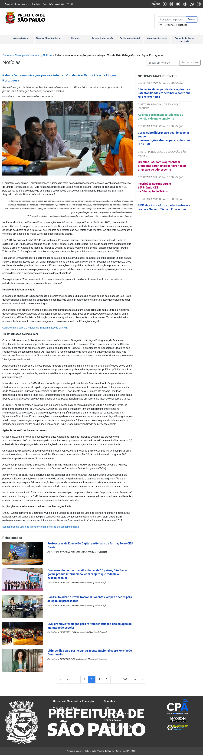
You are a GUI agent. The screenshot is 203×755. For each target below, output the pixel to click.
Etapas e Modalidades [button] (48, 38)
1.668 (124, 679)
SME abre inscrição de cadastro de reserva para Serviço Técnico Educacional (164, 207)
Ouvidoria (36, 4)
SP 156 (70, 4)
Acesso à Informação (102, 38)
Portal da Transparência (53, 4)
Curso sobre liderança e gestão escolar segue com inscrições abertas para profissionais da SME (164, 138)
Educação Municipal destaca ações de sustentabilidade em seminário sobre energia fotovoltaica (164, 93)
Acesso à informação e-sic (17, 4)
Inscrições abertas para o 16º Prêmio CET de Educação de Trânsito (154, 187)
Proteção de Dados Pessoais (184, 39)
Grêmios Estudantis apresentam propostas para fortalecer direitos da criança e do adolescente (162, 165)
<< (68, 679)
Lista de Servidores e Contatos (120, 713)
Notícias (183, 25)
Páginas (171, 25)
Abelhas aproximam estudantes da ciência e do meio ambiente (160, 116)
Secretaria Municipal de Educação (21, 55)
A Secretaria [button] (20, 38)
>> (134, 679)
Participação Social (130, 38)
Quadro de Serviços (157, 38)
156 (107, 708)
